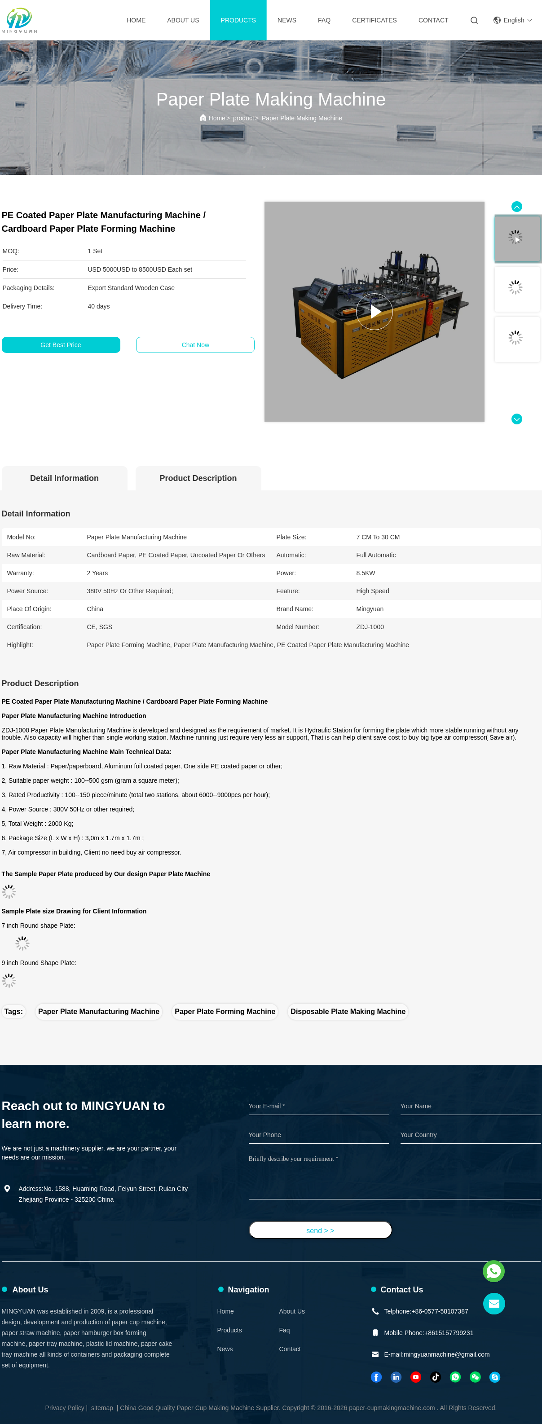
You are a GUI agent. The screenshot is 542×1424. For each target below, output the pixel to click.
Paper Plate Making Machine (302, 118)
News (287, 20)
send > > (320, 1230)
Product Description (198, 478)
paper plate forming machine (225, 1011)
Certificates (374, 20)
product (243, 118)
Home (136, 20)
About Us (183, 20)
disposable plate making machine (348, 1011)
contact (434, 20)
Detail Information (64, 478)
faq (284, 1330)
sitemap (102, 1407)
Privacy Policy (64, 1407)
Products (238, 20)
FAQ (324, 20)
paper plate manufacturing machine (98, 1011)
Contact (290, 1349)
